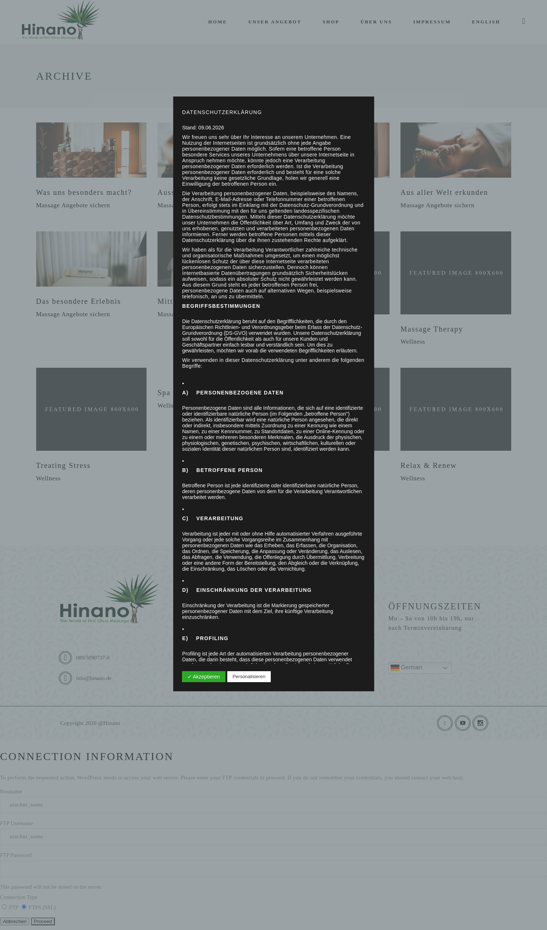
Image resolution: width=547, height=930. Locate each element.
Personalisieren (249, 676)
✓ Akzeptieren (203, 677)
